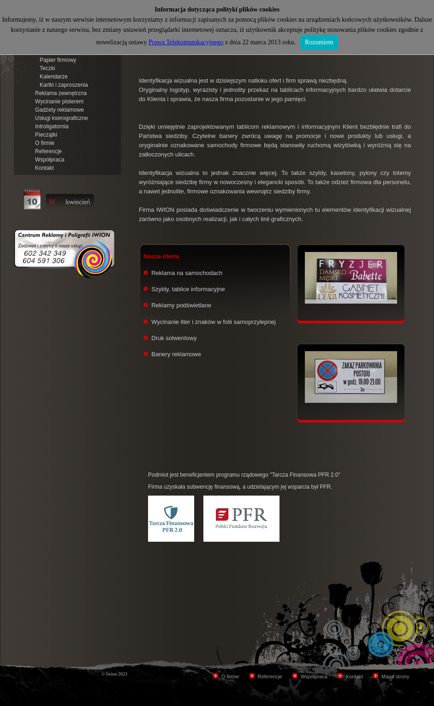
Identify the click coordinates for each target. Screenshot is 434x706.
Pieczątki (46, 135)
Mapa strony (395, 676)
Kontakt (44, 168)
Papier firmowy (58, 60)
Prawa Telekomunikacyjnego (186, 42)
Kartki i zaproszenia (64, 85)
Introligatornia (52, 126)
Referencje (48, 151)
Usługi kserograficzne (61, 118)
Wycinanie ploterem (59, 101)
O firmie (44, 143)
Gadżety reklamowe (59, 110)
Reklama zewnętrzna (61, 93)
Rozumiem (319, 42)
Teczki (47, 68)
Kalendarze (54, 76)
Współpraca (49, 159)
